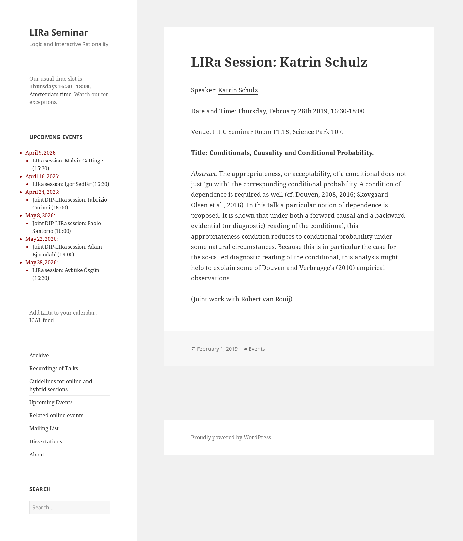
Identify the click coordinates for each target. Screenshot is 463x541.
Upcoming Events (50, 402)
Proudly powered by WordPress (231, 437)
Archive (39, 355)
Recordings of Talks (53, 368)
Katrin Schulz (238, 90)
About (36, 454)
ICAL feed (41, 320)
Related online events (56, 415)
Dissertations (45, 441)
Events (257, 348)
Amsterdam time (50, 94)
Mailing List (44, 428)
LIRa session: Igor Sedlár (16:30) (70, 184)
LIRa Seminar (58, 32)
